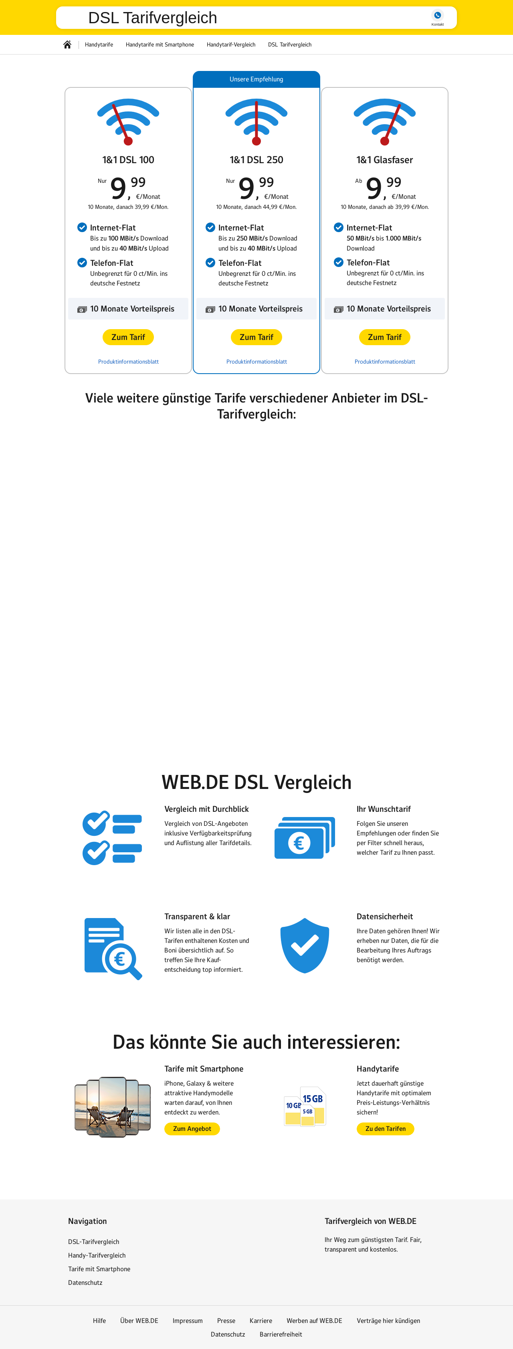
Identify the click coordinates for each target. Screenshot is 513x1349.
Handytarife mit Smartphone (160, 44)
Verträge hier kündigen (388, 1321)
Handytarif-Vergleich (231, 44)
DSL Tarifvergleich (152, 17)
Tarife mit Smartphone (99, 1269)
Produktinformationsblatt (128, 361)
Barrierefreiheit (281, 1334)
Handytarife (99, 44)
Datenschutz (85, 1282)
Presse (226, 1321)
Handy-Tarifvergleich (97, 1255)
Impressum (188, 1321)
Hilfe (99, 1321)
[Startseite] (67, 44)
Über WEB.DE (139, 1321)
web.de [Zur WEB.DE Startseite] (75, 17)
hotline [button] (437, 15)
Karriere (261, 1321)
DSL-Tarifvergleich (93, 1242)
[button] (128, 337)
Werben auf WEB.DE (314, 1321)
